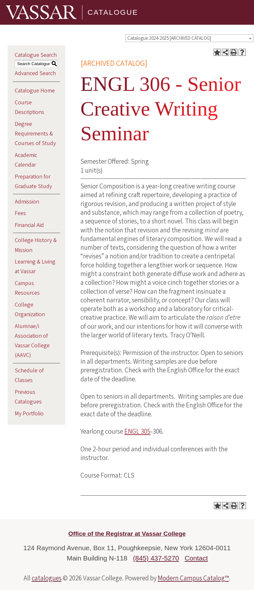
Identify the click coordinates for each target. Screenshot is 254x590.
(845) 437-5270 (156, 558)
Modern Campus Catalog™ (193, 578)
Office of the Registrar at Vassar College (127, 533)
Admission (27, 202)
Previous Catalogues (28, 397)
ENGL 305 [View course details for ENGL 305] (137, 431)
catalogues (47, 578)
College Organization (30, 309)
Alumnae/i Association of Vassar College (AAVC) (32, 341)
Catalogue (113, 12)
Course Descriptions (29, 107)
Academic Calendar (26, 160)
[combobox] (189, 38)
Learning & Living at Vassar (35, 266)
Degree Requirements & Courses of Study (35, 133)
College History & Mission (36, 245)
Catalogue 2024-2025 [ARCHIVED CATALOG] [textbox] (169, 38)
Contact (196, 558)
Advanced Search (35, 73)
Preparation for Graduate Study (33, 181)
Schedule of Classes (29, 375)
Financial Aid (29, 225)
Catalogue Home (35, 91)
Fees (20, 213)
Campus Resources (27, 288)
